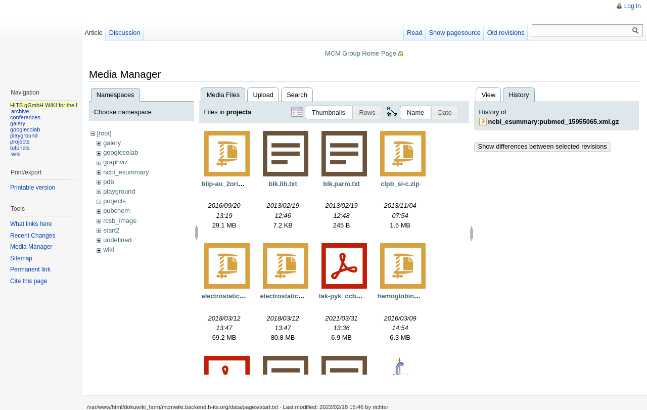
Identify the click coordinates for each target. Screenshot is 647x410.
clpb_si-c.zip (400, 184)
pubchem (116, 210)
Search (297, 95)
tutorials (20, 148)
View (489, 95)
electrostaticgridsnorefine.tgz (305, 296)
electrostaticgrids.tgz (234, 296)
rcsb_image (119, 220)
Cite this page (28, 281)
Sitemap (21, 258)
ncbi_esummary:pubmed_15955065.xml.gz (553, 121)
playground (119, 191)
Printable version (32, 187)
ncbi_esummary (126, 172)
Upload (263, 95)
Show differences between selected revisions (542, 146)
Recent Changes (32, 235)
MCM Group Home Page (360, 53)
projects (114, 201)
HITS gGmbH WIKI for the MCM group (57, 105)
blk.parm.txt (341, 184)
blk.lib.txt (283, 184)
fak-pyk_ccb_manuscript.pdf (363, 296)
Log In (632, 6)
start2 (111, 230)
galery (112, 143)
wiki (108, 249)
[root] (104, 133)
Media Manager (31, 246)
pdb (108, 182)
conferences (25, 117)
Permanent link (30, 269)
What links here (31, 223)
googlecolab (120, 152)
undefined (117, 240)
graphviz (115, 162)
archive (20, 111)
